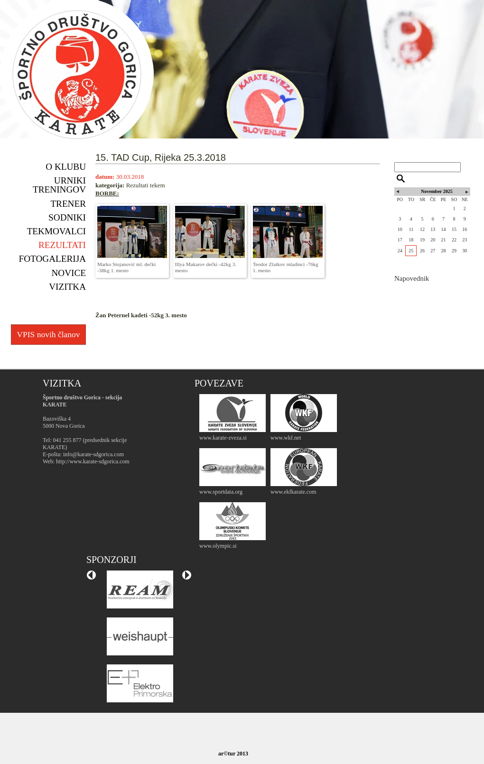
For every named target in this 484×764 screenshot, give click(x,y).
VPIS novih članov (48, 334)
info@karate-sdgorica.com (93, 454)
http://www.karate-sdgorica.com (93, 461)
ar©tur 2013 (233, 753)
